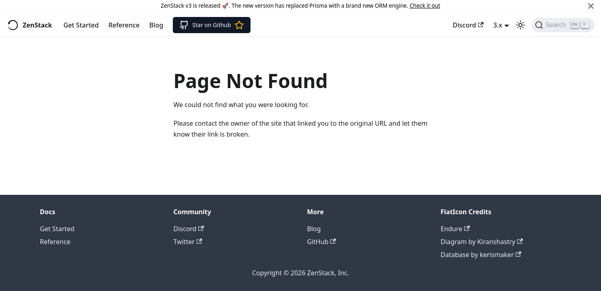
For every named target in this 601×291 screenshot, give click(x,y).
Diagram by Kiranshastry (482, 241)
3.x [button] (497, 25)
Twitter (188, 241)
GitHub (321, 241)
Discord (468, 25)
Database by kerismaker (481, 254)
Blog (156, 25)
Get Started (81, 25)
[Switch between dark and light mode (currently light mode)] (520, 25)
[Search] (563, 25)
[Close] (591, 6)
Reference (124, 25)
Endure (455, 228)
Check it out (425, 5)
